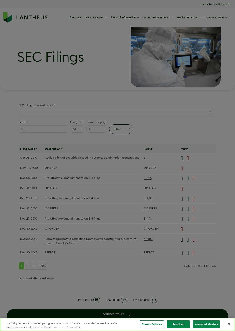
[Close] (229, 324)
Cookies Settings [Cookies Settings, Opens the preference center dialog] (152, 324)
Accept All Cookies (206, 324)
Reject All (178, 324)
